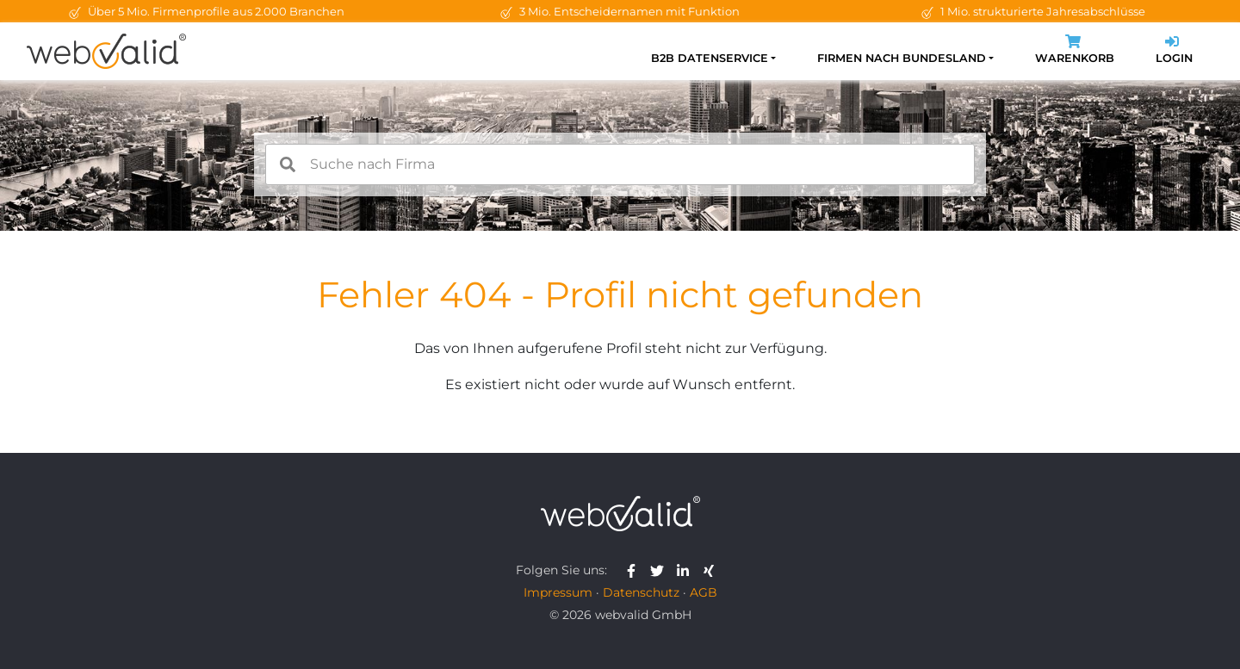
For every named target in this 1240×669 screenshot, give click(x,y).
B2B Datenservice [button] (709, 58)
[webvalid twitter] (661, 570)
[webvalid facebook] (635, 570)
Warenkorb (1074, 51)
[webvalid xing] (711, 570)
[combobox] (620, 164)
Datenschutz (641, 592)
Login (1174, 51)
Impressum (558, 592)
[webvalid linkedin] (687, 570)
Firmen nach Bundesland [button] (901, 58)
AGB (703, 592)
